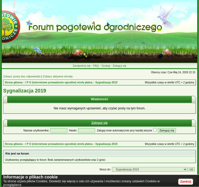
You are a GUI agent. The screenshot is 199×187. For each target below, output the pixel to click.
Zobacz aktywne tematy (58, 76)
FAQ (96, 65)
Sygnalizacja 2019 (106, 82)
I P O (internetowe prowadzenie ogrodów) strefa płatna (59, 82)
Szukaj (105, 65)
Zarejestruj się (81, 65)
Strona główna (14, 82)
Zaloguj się (119, 65)
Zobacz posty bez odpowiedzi (21, 76)
